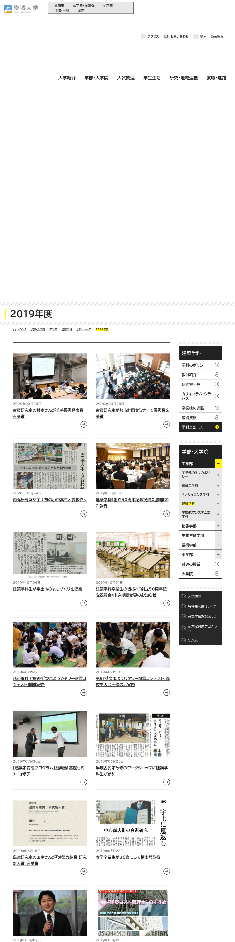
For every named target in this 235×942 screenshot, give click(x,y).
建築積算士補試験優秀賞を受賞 (123, 672)
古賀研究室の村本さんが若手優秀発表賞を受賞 (48, 139)
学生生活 (152, 20)
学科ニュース (83, 55)
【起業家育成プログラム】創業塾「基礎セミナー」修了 (48, 496)
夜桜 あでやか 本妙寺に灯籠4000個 (129, 762)
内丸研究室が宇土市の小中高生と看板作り (50, 225)
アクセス (153, 7)
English (217, 7)
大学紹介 (67, 20)
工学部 (53, 55)
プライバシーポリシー (37, 932)
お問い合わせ (179, 7)
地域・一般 (61, 10)
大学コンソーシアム (112, 907)
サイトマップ (102, 932)
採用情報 (123, 932)
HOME (21, 55)
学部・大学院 (96, 20)
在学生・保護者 (83, 5)
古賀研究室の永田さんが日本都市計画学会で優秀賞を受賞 (48, 675)
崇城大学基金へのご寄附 (116, 899)
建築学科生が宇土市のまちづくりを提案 (47, 315)
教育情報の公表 (110, 914)
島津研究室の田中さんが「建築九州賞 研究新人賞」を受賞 (50, 586)
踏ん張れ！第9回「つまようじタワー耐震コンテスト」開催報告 (49, 407)
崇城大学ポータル (31, 902)
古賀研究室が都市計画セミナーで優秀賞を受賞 (132, 139)
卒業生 (108, 5)
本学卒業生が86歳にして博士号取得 (128, 583)
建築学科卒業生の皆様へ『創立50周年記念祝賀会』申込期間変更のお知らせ (131, 318)
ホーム (11, 932)
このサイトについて (73, 932)
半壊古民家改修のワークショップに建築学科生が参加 (132, 496)
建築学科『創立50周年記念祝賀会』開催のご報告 (132, 228)
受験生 (59, 5)
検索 (203, 7)
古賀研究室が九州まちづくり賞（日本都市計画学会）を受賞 (48, 765)
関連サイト (106, 921)
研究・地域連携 (184, 20)
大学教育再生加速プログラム (118, 892)
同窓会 (104, 885)
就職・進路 (216, 20)
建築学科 (67, 55)
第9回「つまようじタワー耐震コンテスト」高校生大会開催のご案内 (133, 407)
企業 (81, 10)
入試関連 (126, 20)
